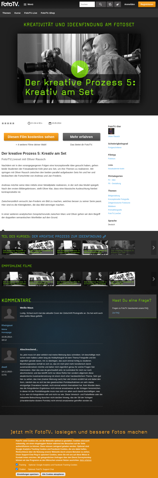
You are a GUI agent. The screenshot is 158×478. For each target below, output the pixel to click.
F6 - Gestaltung (114, 183)
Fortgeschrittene (115, 147)
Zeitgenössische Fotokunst (119, 203)
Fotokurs (111, 159)
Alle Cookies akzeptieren (53, 474)
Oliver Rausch (114, 136)
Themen (6, 13)
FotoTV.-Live (30, 13)
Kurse (18, 13)
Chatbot (22, 469)
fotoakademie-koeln (116, 169)
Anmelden (129, 4)
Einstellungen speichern (28, 474)
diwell (4, 367)
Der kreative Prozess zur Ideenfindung (67, 236)
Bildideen (112, 206)
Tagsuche (117, 4)
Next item (153, 247)
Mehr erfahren (81, 137)
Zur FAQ (115, 313)
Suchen (101, 4)
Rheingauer (7, 325)
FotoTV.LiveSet (114, 213)
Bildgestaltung (114, 196)
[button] (79, 69)
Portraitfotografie (115, 210)
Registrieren (147, 4)
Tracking (22, 465)
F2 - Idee (112, 180)
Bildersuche (110, 4)
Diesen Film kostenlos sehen (31, 137)
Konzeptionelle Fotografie (118, 199)
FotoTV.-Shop (48, 13)
